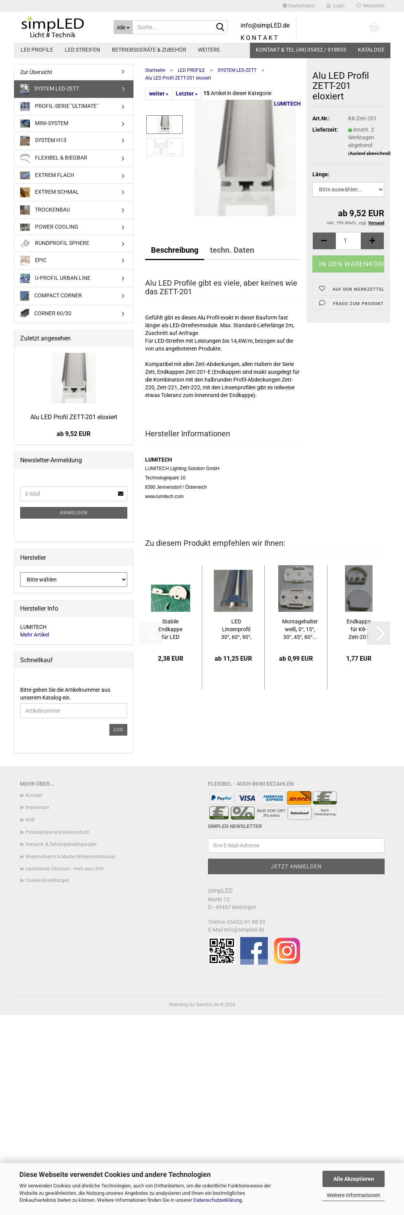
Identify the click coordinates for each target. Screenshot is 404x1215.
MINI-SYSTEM (44, 124)
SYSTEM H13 (43, 141)
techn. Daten (232, 250)
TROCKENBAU (45, 210)
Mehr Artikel (34, 635)
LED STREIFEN (82, 50)
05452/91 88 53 (246, 922)
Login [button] (335, 6)
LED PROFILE (37, 50)
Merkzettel (370, 6)
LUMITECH (287, 104)
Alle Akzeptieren (353, 1179)
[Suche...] (123, 27)
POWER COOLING (49, 227)
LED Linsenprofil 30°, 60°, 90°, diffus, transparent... (236, 629)
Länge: (320, 183)
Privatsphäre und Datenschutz (57, 832)
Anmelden (74, 513)
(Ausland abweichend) (369, 162)
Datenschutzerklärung (217, 1200)
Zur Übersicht (36, 72)
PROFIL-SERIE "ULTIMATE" (59, 106)
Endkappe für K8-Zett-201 (359, 629)
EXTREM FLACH (47, 175)
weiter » (158, 93)
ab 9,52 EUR (73, 433)
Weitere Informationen (353, 1195)
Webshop (179, 1004)
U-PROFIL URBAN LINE (55, 278)
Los (118, 729)
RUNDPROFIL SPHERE (54, 243)
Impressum (37, 807)
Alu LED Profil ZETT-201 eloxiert (73, 417)
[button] (299, 6)
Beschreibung (174, 250)
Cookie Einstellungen (47, 880)
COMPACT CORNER (51, 296)
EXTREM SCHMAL (49, 192)
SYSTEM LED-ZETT (50, 89)
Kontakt (34, 795)
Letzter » (187, 93)
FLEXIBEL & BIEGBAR (53, 158)
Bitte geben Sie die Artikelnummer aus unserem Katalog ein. (65, 694)
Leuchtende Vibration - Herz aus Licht (65, 868)
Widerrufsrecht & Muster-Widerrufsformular (70, 856)
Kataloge (371, 50)
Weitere (209, 50)
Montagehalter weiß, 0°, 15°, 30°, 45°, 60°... (300, 629)
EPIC (33, 261)
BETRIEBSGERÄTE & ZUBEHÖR (149, 50)
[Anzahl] (348, 249)
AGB (30, 820)
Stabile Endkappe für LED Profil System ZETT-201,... (170, 629)
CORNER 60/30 (46, 314)
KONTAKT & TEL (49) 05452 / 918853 (301, 50)
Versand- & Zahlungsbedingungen (61, 844)
